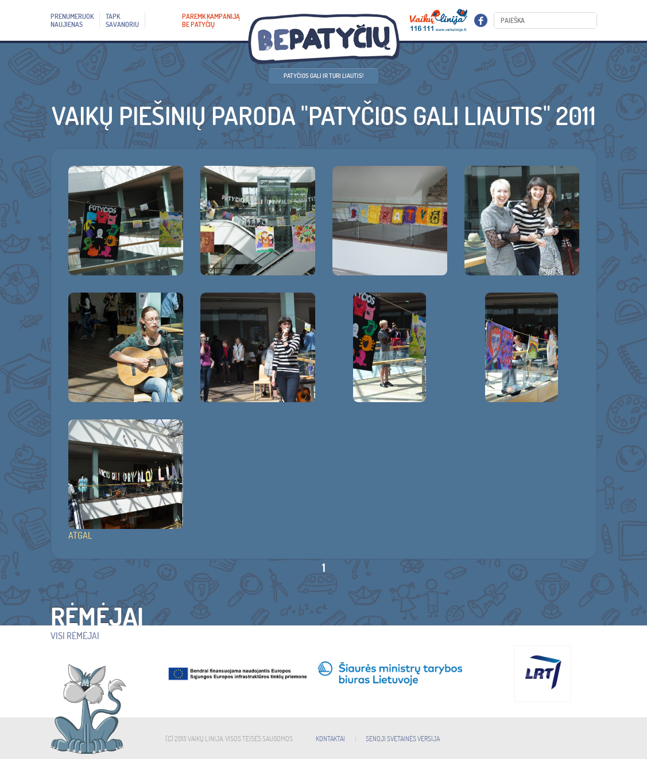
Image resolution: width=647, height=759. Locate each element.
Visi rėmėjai (75, 635)
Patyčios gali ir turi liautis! (323, 76)
